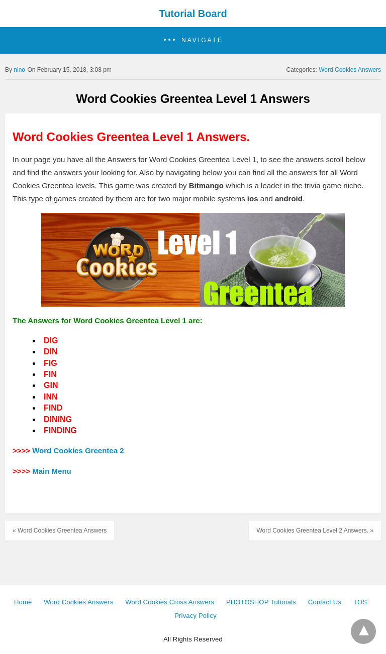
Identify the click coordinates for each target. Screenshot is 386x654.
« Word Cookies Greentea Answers (60, 530)
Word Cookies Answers (350, 69)
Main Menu (51, 471)
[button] (193, 40)
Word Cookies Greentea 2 (78, 450)
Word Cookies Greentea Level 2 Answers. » (314, 530)
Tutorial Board (193, 13)
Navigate (202, 40)
